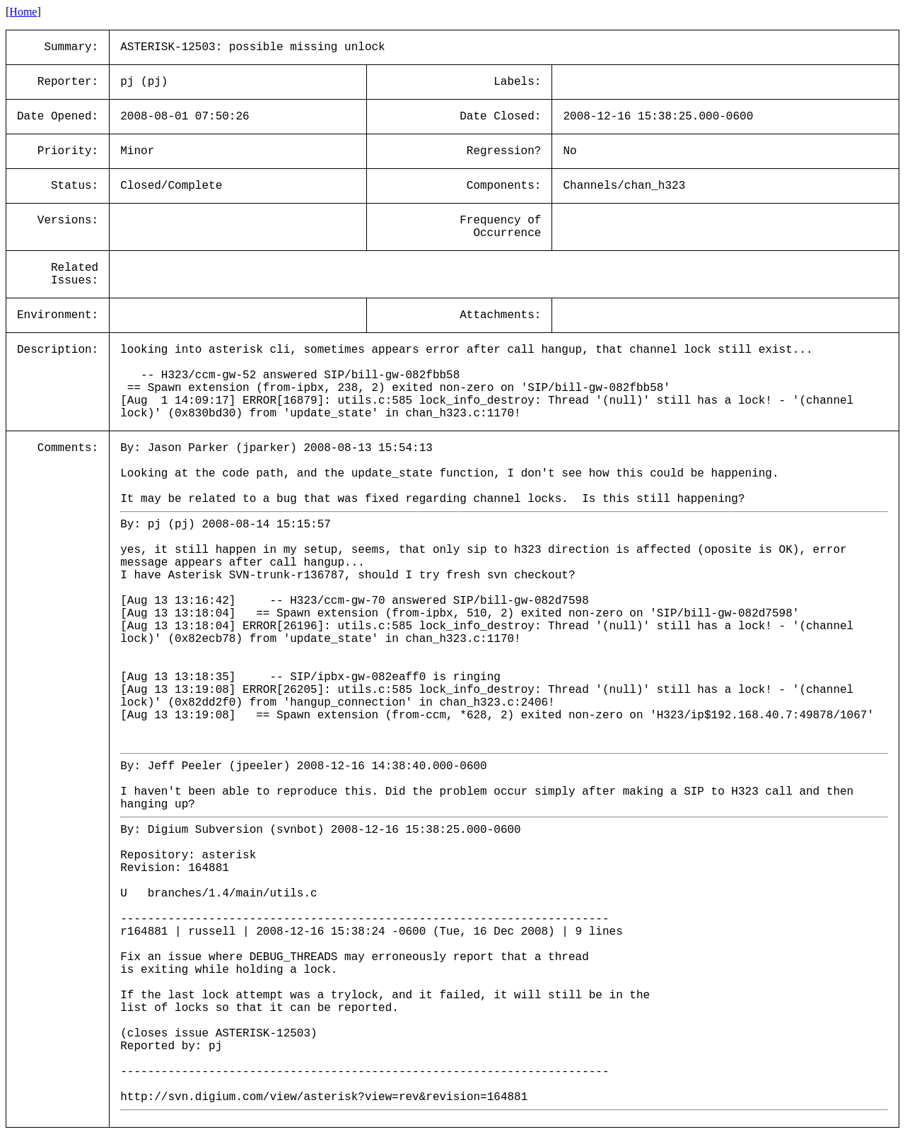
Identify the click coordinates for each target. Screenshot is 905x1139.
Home (23, 12)
